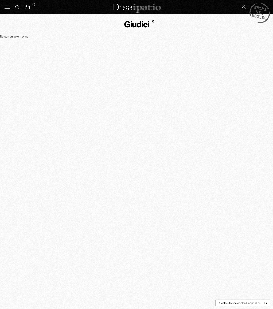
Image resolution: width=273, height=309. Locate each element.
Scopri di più (254, 302)
